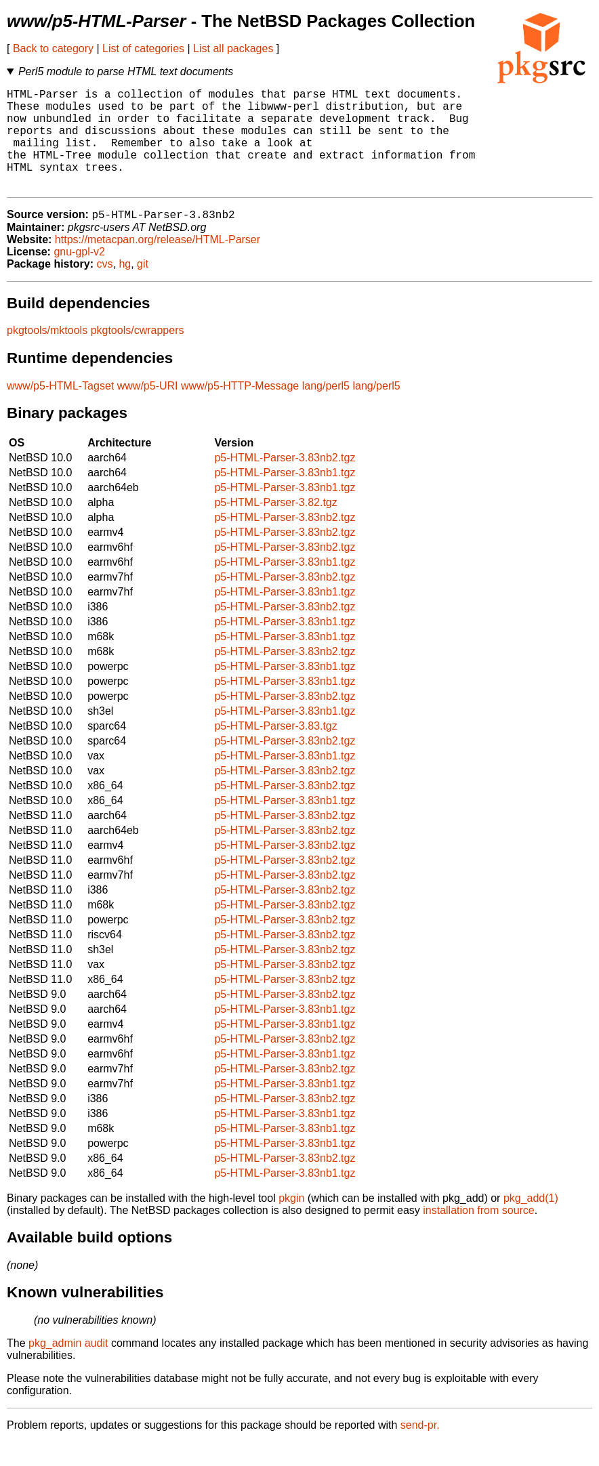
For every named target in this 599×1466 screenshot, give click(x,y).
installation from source (479, 1234)
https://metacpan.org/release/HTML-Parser (157, 263)
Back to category (53, 48)
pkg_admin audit (68, 1367)
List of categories (143, 48)
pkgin (291, 1222)
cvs (105, 287)
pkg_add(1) (530, 1222)
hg (125, 287)
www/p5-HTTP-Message (240, 409)
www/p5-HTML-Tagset (60, 409)
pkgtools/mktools (47, 354)
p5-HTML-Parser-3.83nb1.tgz (284, 496)
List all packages (233, 48)
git (142, 287)
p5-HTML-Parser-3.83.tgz (275, 749)
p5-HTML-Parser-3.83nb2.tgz (284, 481)
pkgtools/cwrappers (137, 354)
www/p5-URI (147, 409)
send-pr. (420, 1448)
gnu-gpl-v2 (79, 275)
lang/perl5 (326, 409)
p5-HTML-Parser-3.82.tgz (275, 526)
